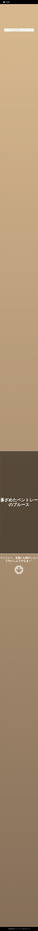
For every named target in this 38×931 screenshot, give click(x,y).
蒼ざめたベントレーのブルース (20, 929)
